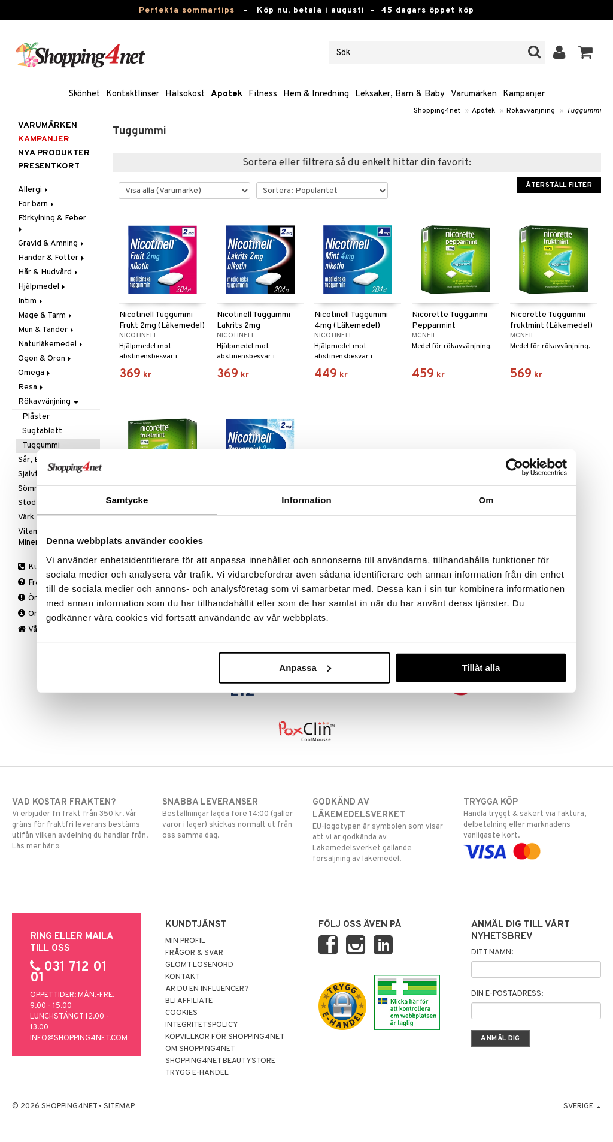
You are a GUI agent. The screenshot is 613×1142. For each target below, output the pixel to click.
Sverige (582, 1106)
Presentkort (49, 166)
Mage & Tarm (46, 315)
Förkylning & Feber (53, 222)
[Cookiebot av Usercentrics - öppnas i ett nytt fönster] (514, 467)
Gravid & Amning (52, 243)
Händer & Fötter (52, 258)
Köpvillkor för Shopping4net (224, 1037)
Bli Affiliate (189, 1001)
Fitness (262, 94)
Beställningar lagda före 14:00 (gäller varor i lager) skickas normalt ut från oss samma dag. (231, 818)
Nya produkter (54, 153)
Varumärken (474, 94)
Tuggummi (583, 111)
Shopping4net (437, 111)
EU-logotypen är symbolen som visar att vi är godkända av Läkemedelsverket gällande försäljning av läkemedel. (381, 830)
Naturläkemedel (51, 344)
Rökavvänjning (530, 111)
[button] (585, 52)
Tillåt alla (481, 667)
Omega (35, 373)
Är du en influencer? (207, 989)
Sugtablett (42, 431)
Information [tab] (306, 500)
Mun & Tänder (46, 330)
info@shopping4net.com (79, 1038)
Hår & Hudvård (49, 272)
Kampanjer (524, 94)
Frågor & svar (194, 953)
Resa (31, 387)
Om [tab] (485, 500)
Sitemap (119, 1106)
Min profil (185, 941)
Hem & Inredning (316, 94)
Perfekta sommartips (187, 10)
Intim (31, 301)
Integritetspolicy (201, 1025)
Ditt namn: (492, 952)
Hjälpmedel (42, 287)
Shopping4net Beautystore (220, 1061)
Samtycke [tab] (127, 500)
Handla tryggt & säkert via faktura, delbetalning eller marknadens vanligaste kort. (532, 826)
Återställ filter (559, 185)
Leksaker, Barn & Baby (400, 94)
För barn (37, 204)
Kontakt (182, 977)
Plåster (36, 417)
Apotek (226, 94)
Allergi (34, 190)
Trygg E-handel (197, 1073)
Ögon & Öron (45, 359)
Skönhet (84, 94)
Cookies (181, 1013)
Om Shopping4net (200, 1049)
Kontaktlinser (132, 94)
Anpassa (305, 667)
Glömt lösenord (199, 965)
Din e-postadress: (507, 994)
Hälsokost (185, 94)
